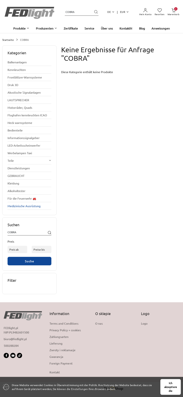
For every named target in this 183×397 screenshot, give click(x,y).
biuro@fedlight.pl (15, 339)
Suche (29, 261)
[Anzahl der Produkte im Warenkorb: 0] (173, 12)
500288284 (11, 345)
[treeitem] (29, 62)
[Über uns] (106, 28)
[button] (21, 28)
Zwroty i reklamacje (63, 350)
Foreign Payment (61, 363)
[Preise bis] (41, 249)
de (111, 11)
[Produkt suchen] (81, 12)
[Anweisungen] (160, 28)
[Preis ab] (17, 249)
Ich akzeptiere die (170, 386)
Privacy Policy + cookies (65, 330)
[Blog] (142, 28)
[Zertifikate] (70, 28)
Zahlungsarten (59, 336)
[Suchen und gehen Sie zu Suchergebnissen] (95, 12)
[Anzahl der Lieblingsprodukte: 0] (159, 12)
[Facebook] (6, 355)
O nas (99, 323)
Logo (144, 323)
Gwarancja (56, 356)
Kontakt (55, 372)
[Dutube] (12, 355)
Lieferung (56, 343)
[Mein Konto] (145, 12)
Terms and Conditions (64, 323)
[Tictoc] (19, 355)
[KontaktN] (126, 28)
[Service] (89, 28)
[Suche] (49, 233)
